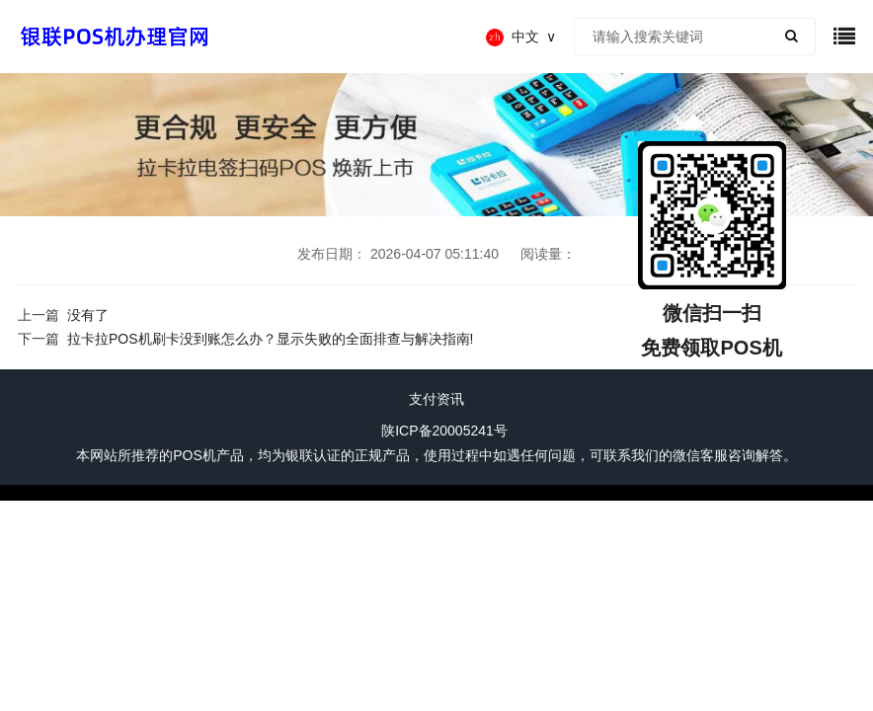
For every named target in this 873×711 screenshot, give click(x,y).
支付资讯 (436, 399)
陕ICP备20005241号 (444, 430)
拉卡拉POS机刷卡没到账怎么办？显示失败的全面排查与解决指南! (270, 339)
